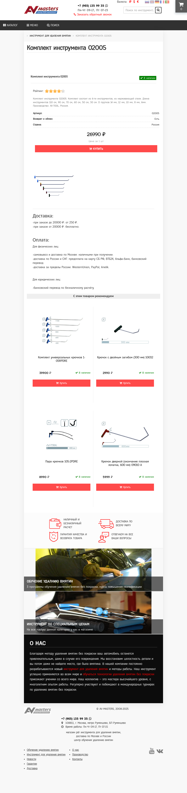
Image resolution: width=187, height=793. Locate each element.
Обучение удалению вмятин (43, 749)
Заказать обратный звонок (93, 14)
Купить (96, 148)
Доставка (32, 768)
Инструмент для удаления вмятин (46, 754)
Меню (32, 25)
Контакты (77, 759)
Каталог (10, 25)
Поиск (53, 25)
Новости (31, 759)
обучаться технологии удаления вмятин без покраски (118, 674)
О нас (75, 749)
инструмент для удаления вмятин (86, 669)
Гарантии (32, 763)
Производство (80, 754)
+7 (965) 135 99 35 (91, 5)
